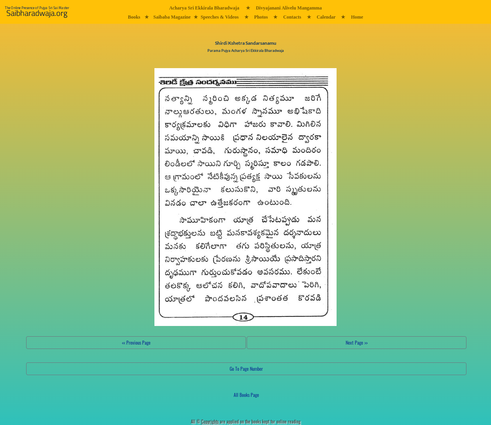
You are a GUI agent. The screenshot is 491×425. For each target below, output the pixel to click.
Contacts (292, 17)
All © (205, 421)
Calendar (326, 17)
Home (357, 17)
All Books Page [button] (246, 394)
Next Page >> (356, 342)
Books (134, 17)
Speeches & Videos (220, 17)
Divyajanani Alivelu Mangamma (289, 8)
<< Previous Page (136, 342)
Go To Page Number (246, 368)
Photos (261, 17)
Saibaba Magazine (171, 17)
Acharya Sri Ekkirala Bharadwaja (204, 8)
